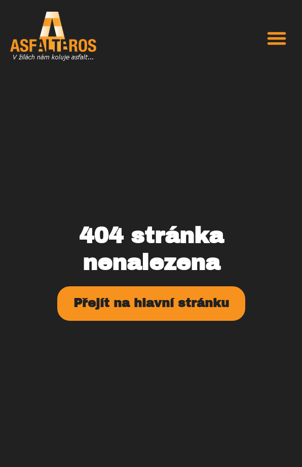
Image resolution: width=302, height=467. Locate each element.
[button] (276, 38)
